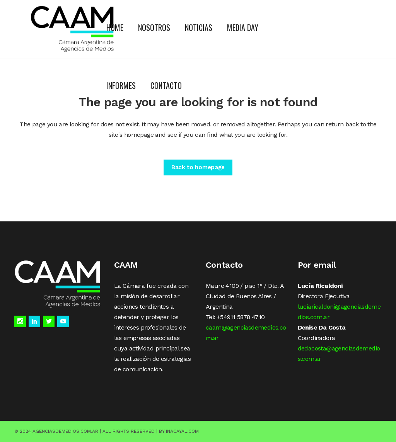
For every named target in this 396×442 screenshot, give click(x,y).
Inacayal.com (182, 431)
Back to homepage (198, 167)
